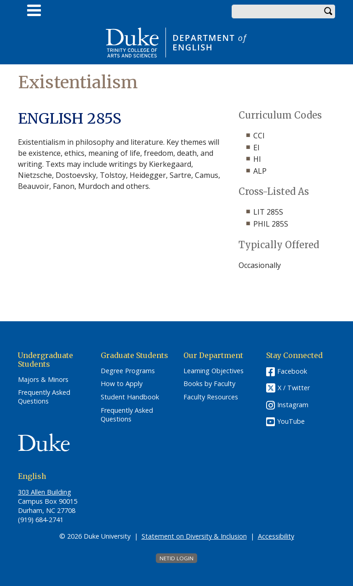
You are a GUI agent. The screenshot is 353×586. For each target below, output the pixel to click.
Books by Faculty (209, 384)
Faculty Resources (210, 397)
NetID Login (176, 558)
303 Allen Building (44, 492)
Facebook (292, 371)
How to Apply (121, 384)
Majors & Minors (43, 379)
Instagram (292, 404)
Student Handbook (130, 397)
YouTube (291, 421)
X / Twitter (294, 387)
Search (328, 11)
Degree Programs (128, 371)
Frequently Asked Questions (44, 396)
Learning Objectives (213, 371)
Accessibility (276, 536)
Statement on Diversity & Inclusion (194, 536)
